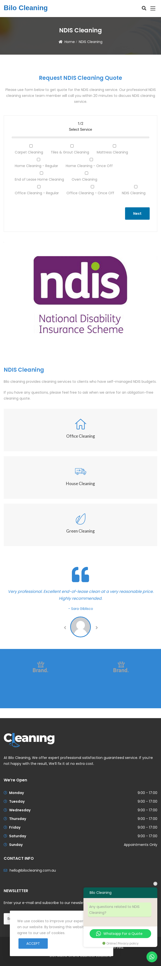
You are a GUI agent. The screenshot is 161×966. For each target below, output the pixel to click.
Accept (33, 943)
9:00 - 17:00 (147, 792)
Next (137, 213)
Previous (65, 627)
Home (69, 41)
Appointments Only (140, 844)
